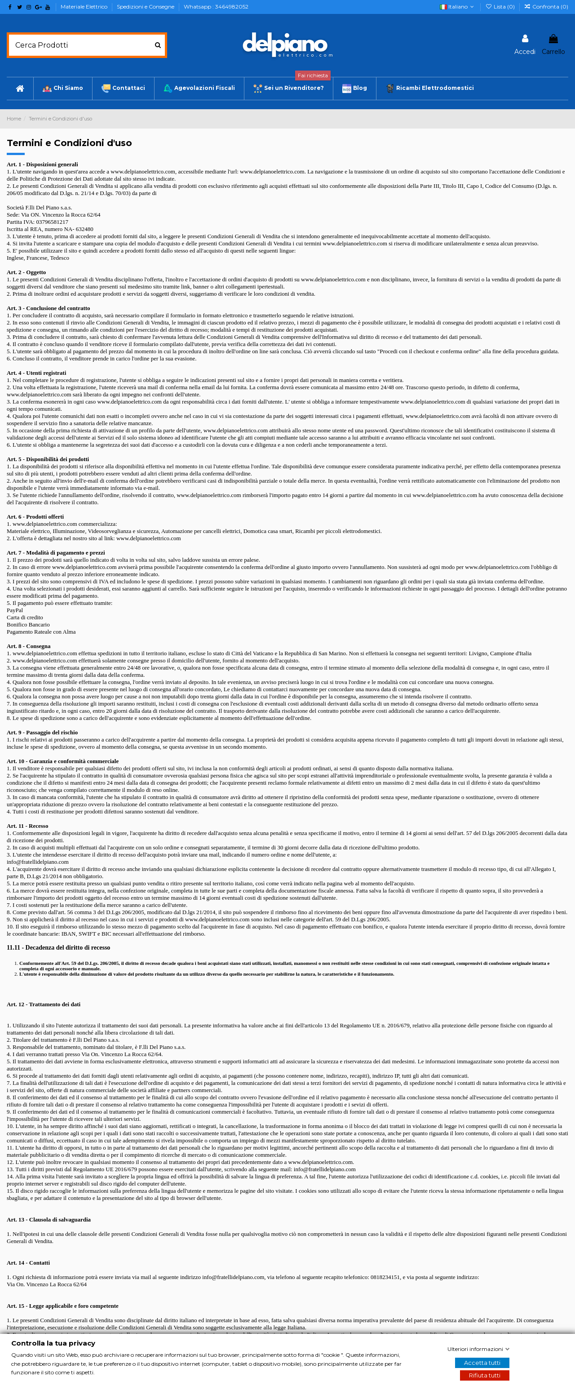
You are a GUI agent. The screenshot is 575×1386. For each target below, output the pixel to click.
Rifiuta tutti (484, 1375)
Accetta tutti (482, 1362)
